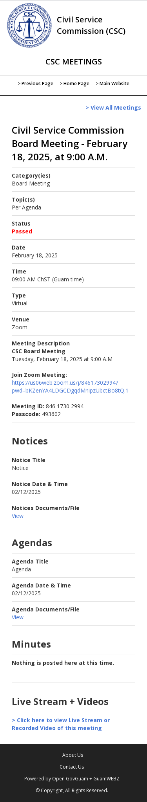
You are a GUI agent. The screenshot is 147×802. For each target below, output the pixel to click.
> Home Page (74, 83)
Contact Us (72, 766)
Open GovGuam (70, 778)
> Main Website (112, 83)
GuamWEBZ (106, 778)
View (18, 515)
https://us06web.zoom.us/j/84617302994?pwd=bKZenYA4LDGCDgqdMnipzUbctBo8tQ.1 (70, 386)
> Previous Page (35, 83)
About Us (72, 755)
